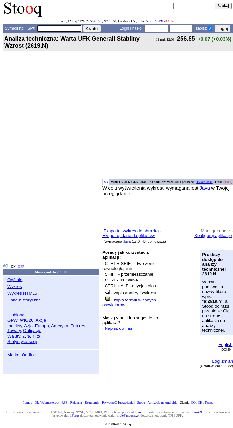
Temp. (209, 402)
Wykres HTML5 (22, 293)
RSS (65, 402)
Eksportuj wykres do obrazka (131, 230)
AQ (5, 266)
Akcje (40, 320)
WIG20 (26, 320)
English (225, 344)
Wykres (14, 286)
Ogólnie (14, 279)
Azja (28, 325)
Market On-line (21, 354)
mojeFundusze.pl (128, 415)
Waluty (13, 336)
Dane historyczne (24, 300)
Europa (42, 325)
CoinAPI (196, 412)
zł (38, 336)
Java (205, 188)
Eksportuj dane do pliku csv (128, 235)
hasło (137, 28)
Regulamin (92, 402)
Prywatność (109, 402)
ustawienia (126, 402)
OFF (21, 266)
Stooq (141, 402)
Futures (77, 325)
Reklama (76, 402)
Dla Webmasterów (47, 402)
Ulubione (15, 314)
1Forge (74, 415)
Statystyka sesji (22, 341)
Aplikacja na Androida (162, 402)
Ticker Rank (204, 182)
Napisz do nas (118, 328)
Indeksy (14, 325)
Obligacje (32, 330)
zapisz (201, 28)
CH (201, 402)
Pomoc (27, 402)
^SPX (159, 21)
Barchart (141, 412)
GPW (12, 320)
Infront (10, 412)
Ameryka (59, 325)
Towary (14, 330)
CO (194, 402)
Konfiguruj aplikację (213, 235)
